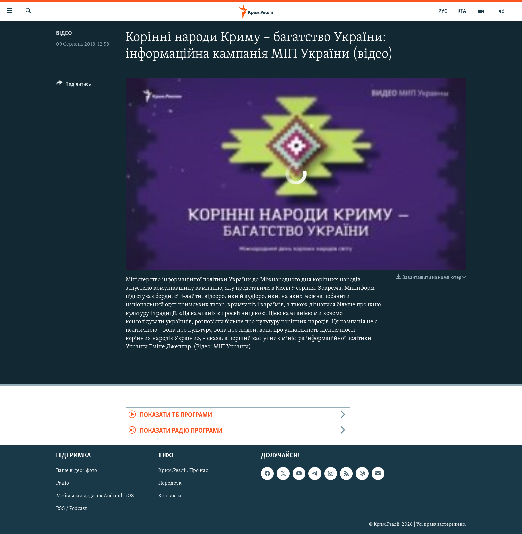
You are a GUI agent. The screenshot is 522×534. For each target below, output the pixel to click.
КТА (461, 11)
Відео (64, 33)
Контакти (169, 496)
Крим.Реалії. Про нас (183, 471)
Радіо (62, 483)
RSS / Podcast (71, 509)
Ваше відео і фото (76, 471)
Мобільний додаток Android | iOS (95, 496)
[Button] (73, 85)
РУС (442, 11)
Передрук (170, 483)
